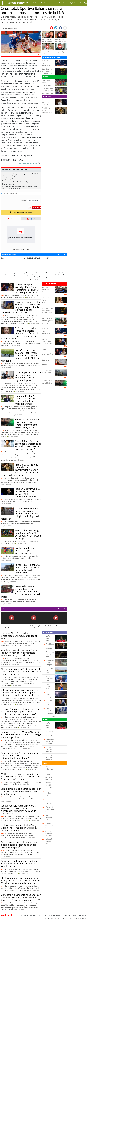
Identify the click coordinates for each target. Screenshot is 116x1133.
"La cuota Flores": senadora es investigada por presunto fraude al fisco (47, 303)
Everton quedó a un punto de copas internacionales (25, 550)
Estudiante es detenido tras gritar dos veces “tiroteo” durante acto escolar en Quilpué (27, 423)
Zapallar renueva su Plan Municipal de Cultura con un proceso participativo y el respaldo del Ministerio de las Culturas (21, 307)
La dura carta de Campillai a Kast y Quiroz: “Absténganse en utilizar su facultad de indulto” (19, 828)
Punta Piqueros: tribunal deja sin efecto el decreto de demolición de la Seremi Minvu (28, 568)
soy (30, 297)
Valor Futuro (52, 918)
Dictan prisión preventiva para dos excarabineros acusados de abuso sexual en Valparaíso (19, 845)
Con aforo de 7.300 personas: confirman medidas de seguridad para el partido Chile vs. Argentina (20, 355)
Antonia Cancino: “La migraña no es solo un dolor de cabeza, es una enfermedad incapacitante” (19, 755)
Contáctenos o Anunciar (47, 915)
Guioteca (60, 918)
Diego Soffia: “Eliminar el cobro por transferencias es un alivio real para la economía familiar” (28, 445)
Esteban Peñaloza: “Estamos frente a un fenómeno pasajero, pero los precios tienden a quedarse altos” (20, 711)
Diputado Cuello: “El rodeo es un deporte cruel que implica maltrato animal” (25, 399)
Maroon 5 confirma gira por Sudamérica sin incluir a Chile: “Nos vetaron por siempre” (27, 492)
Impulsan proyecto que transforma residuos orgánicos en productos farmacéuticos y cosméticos (19, 653)
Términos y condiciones (63, 915)
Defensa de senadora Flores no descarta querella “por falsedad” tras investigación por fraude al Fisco (20, 333)
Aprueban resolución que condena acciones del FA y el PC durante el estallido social (19, 863)
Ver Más (54, 716)
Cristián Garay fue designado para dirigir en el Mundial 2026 (47, 93)
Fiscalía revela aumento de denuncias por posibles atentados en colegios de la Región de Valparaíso (20, 513)
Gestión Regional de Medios (30, 915)
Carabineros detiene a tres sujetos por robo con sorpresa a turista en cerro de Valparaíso (21, 791)
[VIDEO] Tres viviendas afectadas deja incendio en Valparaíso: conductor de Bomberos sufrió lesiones (20, 776)
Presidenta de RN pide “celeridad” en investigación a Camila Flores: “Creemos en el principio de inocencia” (19, 470)
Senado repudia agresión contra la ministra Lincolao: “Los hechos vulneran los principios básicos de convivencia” (19, 809)
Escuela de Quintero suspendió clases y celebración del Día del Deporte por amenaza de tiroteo (21, 591)
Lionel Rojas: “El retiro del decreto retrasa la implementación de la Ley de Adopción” (28, 376)
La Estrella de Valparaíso (21, 155)
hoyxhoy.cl (83, 918)
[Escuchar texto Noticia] (38, 162)
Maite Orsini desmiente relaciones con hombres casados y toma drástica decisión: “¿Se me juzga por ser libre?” (21, 897)
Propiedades (75, 918)
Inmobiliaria (67, 918)
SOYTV (4, 609)
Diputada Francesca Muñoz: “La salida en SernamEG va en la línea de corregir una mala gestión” (21, 734)
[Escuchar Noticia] (30, 22)
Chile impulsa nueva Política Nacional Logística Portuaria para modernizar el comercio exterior (21, 671)
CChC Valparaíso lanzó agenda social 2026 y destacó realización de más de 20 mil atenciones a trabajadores (20, 880)
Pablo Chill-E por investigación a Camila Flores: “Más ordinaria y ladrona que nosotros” (27, 288)
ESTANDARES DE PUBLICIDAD (79, 915)
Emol (46, 918)
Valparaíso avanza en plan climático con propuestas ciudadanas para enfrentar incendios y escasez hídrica (20, 692)
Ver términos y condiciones (21, 249)
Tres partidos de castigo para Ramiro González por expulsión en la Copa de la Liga (28, 534)
